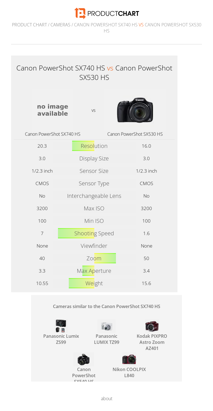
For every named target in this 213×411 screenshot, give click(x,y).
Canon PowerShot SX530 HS (135, 134)
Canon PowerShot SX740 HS (52, 134)
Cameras (60, 25)
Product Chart (29, 25)
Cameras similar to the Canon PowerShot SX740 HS (106, 306)
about (106, 398)
